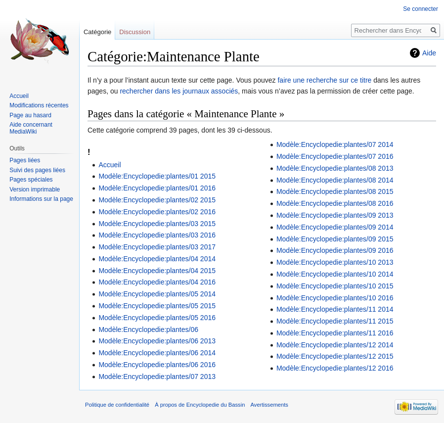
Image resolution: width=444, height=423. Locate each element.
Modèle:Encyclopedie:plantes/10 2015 (335, 286)
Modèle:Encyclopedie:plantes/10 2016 (335, 298)
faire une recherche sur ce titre (324, 80)
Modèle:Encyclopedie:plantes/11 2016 (335, 333)
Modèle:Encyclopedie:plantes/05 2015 (157, 306)
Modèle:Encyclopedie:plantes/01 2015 (157, 176)
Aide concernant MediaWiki (30, 128)
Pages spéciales (30, 179)
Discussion (134, 32)
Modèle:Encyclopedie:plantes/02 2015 (157, 200)
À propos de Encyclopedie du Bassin (200, 405)
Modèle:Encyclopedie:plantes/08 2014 (335, 180)
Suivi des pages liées (37, 170)
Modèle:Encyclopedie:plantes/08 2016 (335, 203)
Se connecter (420, 8)
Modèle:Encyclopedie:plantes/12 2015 (335, 356)
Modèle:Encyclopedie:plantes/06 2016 (157, 365)
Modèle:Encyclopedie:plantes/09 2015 (335, 239)
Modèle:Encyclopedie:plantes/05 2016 (157, 318)
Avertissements (269, 405)
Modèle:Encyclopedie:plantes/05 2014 (157, 294)
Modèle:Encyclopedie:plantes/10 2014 (335, 274)
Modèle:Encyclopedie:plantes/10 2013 (335, 262)
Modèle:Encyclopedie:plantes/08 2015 (335, 191)
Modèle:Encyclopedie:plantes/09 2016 (335, 250)
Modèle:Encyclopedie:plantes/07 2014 (335, 144)
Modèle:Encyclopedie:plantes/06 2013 (157, 341)
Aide (429, 53)
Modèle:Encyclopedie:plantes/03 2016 (157, 235)
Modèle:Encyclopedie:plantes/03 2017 (157, 247)
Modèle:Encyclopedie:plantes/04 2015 (157, 271)
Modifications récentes (38, 105)
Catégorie (97, 32)
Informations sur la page (41, 198)
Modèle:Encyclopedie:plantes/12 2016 (335, 368)
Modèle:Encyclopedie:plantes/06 (148, 329)
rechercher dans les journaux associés (179, 91)
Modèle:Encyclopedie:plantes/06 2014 (157, 353)
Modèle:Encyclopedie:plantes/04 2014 (157, 259)
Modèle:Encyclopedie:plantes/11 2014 (335, 309)
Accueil (109, 165)
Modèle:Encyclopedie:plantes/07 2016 (335, 156)
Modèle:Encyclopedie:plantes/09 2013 (335, 215)
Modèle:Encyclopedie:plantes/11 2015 (335, 321)
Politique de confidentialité (117, 405)
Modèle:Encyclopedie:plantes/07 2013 (157, 376)
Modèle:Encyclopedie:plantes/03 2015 (157, 224)
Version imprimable (34, 189)
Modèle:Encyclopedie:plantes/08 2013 (335, 168)
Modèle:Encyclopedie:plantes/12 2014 (335, 345)
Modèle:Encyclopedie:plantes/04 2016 (157, 282)
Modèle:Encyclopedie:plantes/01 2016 (157, 188)
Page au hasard (30, 115)
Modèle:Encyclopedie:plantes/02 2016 (157, 212)
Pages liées (24, 160)
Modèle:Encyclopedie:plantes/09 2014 (335, 227)
